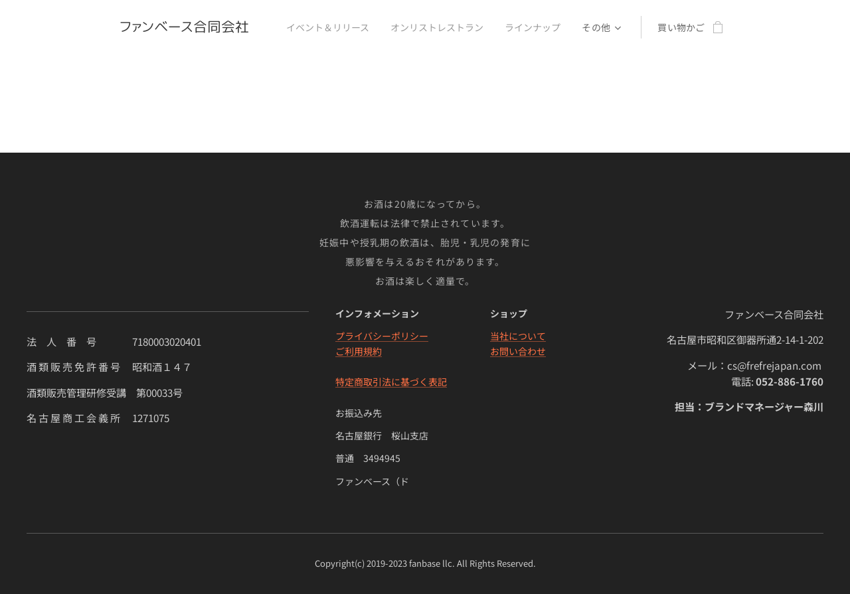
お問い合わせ (518, 351)
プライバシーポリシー (381, 335)
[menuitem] (327, 27)
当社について (518, 335)
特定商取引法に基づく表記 (391, 381)
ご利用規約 (358, 351)
